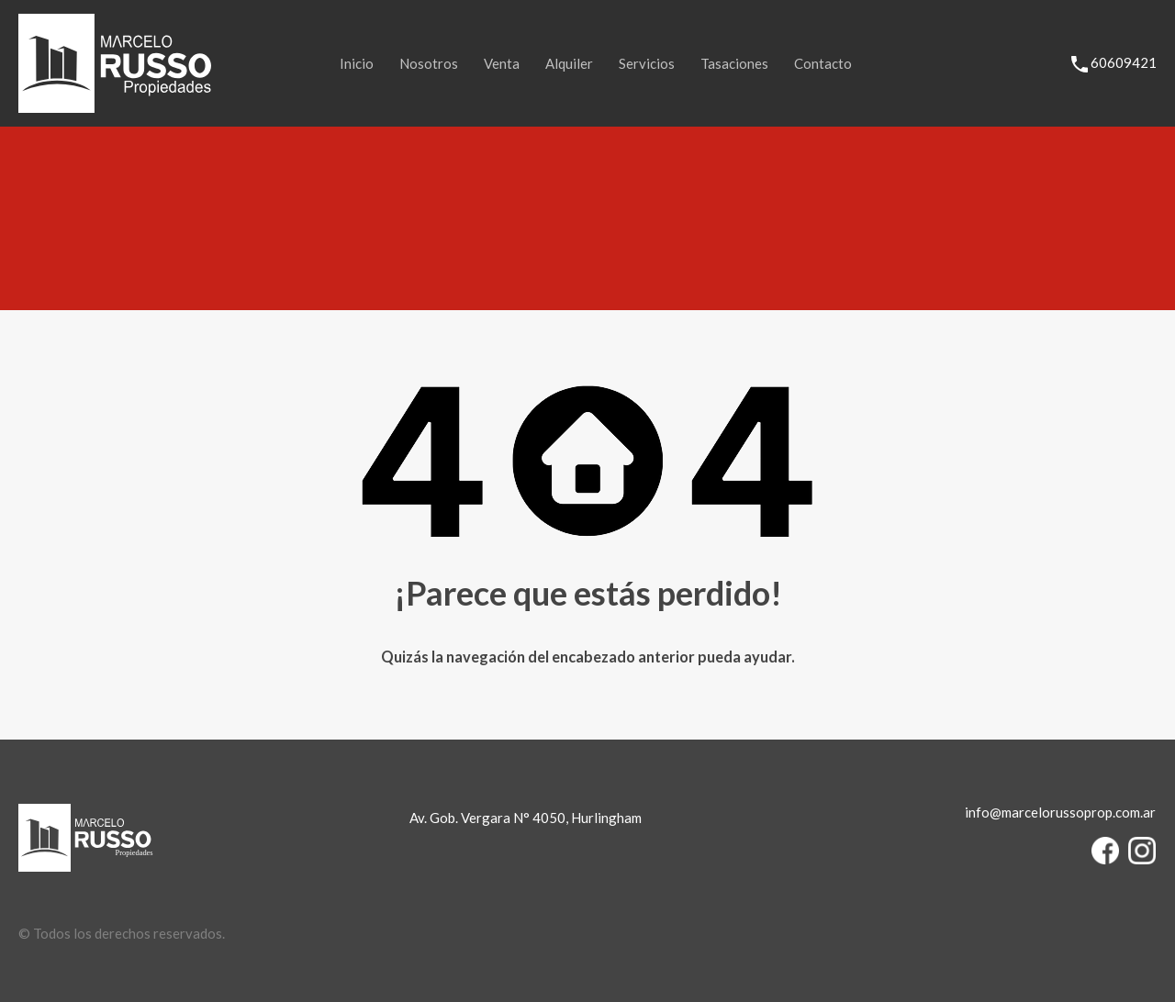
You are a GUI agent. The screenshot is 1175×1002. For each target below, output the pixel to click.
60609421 (1124, 62)
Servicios (647, 63)
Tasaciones (734, 63)
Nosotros (428, 63)
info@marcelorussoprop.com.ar (1060, 812)
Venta (502, 63)
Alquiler (569, 63)
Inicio (357, 63)
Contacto (823, 63)
